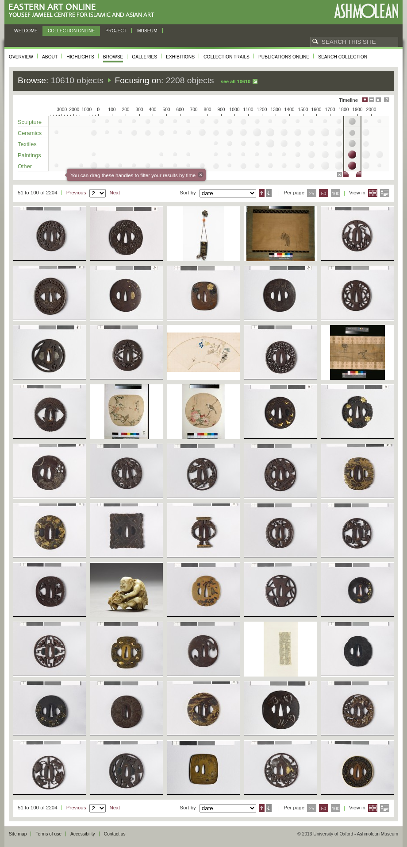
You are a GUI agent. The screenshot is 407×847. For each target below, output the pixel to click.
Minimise (371, 99)
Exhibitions (180, 56)
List (384, 193)
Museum (147, 30)
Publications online (283, 56)
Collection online (71, 30)
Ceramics (30, 133)
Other (25, 166)
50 (323, 193)
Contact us (115, 834)
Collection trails (227, 56)
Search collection (342, 56)
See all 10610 (235, 81)
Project (116, 30)
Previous (76, 192)
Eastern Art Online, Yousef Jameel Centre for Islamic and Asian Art (84, 11)
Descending (269, 193)
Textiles (27, 144)
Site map (18, 834)
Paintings (29, 155)
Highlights (80, 56)
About (50, 56)
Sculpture (30, 122)
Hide (378, 99)
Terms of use (48, 834)
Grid (372, 193)
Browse (113, 56)
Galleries (144, 56)
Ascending (262, 193)
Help (386, 99)
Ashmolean (366, 11)
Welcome (26, 30)
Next (114, 192)
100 (335, 193)
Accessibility (82, 834)
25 (312, 193)
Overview (21, 56)
